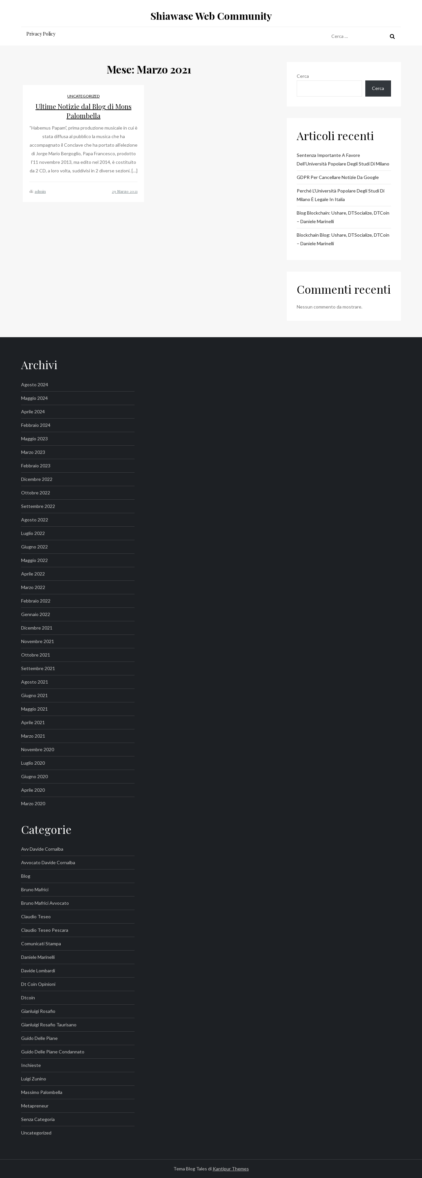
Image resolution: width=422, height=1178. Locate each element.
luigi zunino (33, 1078)
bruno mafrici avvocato (45, 903)
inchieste (31, 1065)
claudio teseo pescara (44, 930)
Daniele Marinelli (38, 957)
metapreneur (34, 1105)
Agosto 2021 (34, 682)
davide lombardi (38, 970)
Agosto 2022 (34, 519)
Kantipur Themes (231, 1168)
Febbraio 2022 (35, 601)
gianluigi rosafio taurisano (48, 1024)
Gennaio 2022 (35, 614)
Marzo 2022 (33, 587)
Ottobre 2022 (35, 492)
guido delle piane (39, 1038)
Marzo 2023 (33, 452)
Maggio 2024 (34, 398)
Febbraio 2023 (35, 465)
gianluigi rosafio (38, 1011)
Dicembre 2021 (36, 628)
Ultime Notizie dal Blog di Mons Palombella (84, 111)
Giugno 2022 (34, 546)
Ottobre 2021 (35, 655)
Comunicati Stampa (41, 943)
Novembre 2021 (37, 641)
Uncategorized (83, 96)
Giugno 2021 (34, 695)
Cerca (303, 76)
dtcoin (28, 997)
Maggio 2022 (34, 560)
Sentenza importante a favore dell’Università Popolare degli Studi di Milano (343, 159)
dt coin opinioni (38, 984)
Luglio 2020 (33, 763)
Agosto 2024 (34, 384)
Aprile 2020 (33, 790)
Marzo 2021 (33, 736)
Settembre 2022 (38, 506)
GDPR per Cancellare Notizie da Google (338, 177)
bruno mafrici (34, 889)
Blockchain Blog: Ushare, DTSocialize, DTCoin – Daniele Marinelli (343, 239)
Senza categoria (38, 1119)
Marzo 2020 (33, 803)
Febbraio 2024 (35, 425)
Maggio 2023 (34, 438)
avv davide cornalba (42, 849)
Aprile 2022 (33, 573)
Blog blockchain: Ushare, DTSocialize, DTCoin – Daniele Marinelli (343, 217)
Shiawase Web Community (211, 15)
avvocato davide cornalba (48, 862)
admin (40, 191)
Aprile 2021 (33, 722)
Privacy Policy (40, 34)
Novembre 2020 (37, 749)
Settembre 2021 (38, 668)
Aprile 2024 (33, 411)
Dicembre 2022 (36, 479)
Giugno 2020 (34, 776)
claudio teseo (36, 916)
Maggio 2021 (34, 709)
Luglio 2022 (33, 533)
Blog (25, 876)
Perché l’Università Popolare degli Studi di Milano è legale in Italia (340, 195)
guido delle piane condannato (52, 1051)
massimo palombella (41, 1092)
